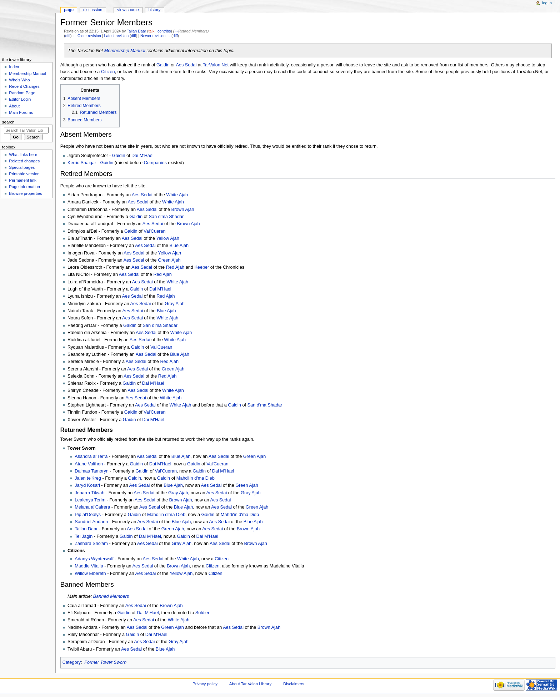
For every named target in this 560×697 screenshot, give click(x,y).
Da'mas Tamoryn (92, 471)
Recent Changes (24, 86)
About (14, 106)
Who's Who (19, 80)
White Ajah (177, 194)
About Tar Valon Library (250, 684)
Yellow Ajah (167, 238)
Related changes (24, 161)
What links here (23, 154)
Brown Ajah (182, 209)
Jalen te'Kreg (88, 478)
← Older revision (86, 36)
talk (152, 31)
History (155, 9)
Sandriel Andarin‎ (91, 521)
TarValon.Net (216, 64)
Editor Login (20, 99)
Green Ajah (169, 260)
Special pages (22, 167)
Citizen (108, 71)
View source (128, 9)
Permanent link (22, 180)
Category (71, 662)
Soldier (202, 612)
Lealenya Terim (90, 500)
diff (67, 36)
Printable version (24, 174)
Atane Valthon (89, 463)
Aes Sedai (186, 64)
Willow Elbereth (90, 573)
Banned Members (111, 596)
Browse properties (25, 193)
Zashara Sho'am (91, 543)
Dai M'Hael (142, 155)
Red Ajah (175, 267)
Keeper (201, 267)
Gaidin (163, 64)
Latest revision (116, 36)
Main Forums (21, 112)
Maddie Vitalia (89, 566)
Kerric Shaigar (82, 162)
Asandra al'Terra (91, 456)
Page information (24, 187)
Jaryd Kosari (87, 485)
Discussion (92, 9)
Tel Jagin (83, 536)
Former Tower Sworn (105, 662)
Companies (155, 162)
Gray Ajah (175, 303)
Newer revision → (155, 36)
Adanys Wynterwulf (94, 558)
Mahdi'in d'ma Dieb (195, 478)
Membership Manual (124, 50)
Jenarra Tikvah (89, 492)
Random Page (22, 93)
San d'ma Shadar (166, 216)
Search (8, 122)
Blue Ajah (179, 245)
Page (69, 9)
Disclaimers (293, 684)
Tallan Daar (86, 528)
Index (14, 67)
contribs (164, 31)
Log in (547, 3)
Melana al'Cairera (92, 507)
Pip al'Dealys (88, 514)
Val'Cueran (154, 231)
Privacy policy (205, 684)
